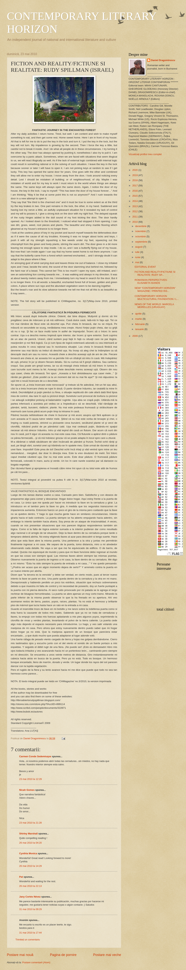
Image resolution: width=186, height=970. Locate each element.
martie (139, 318)
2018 (135, 180)
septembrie (141, 241)
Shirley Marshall (28, 833)
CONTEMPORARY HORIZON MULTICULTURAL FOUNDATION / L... (157, 297)
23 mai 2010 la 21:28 (30, 822)
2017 (135, 185)
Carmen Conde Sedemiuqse (35, 756)
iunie (138, 257)
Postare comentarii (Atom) (36, 962)
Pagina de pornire (63, 955)
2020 (135, 170)
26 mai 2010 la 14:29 (30, 866)
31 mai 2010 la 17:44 (30, 932)
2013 (135, 206)
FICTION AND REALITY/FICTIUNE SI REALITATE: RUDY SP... (155, 273)
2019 (135, 175)
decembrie (141, 226)
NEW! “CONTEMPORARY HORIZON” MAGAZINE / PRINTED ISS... (155, 289)
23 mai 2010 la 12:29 (30, 779)
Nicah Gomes (27, 790)
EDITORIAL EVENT (145, 266)
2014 (135, 201)
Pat (21, 876)
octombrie (140, 236)
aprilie (138, 313)
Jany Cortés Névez (30, 896)
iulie (137, 252)
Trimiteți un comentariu (28, 939)
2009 (135, 336)
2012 (135, 211)
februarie (140, 324)
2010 (135, 221)
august (139, 246)
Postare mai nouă (20, 955)
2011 (135, 216)
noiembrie (140, 231)
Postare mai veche (107, 955)
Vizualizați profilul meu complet (145, 154)
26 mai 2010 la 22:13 (30, 886)
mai (137, 262)
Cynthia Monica (28, 853)
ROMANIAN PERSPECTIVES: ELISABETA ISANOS (151, 281)
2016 (135, 190)
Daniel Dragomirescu (163, 60)
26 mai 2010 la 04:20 (30, 842)
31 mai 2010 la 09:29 (30, 909)
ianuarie (139, 329)
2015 (135, 195)
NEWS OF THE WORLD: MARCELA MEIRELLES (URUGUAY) (154, 305)
